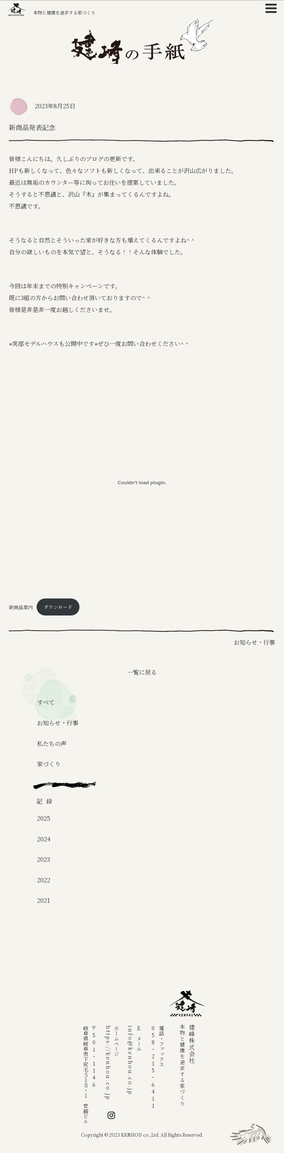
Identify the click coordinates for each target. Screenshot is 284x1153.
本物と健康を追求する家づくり (51, 9)
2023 (43, 859)
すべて (46, 702)
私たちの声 (52, 743)
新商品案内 (21, 606)
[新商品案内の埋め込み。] (142, 483)
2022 (43, 880)
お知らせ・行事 (57, 723)
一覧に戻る (142, 672)
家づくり (49, 764)
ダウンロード (58, 606)
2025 (43, 818)
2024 (43, 839)
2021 (43, 900)
